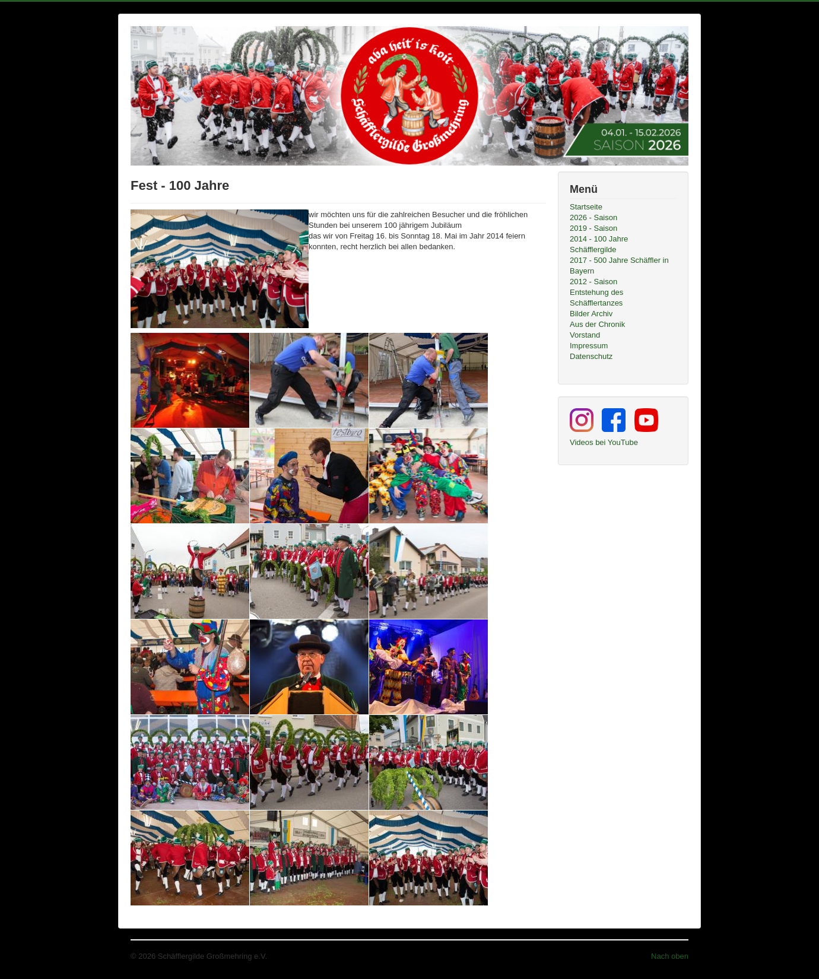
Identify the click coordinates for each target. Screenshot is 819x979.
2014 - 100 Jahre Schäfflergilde (599, 244)
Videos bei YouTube (604, 442)
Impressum (589, 345)
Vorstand (585, 334)
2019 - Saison (593, 228)
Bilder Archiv (591, 313)
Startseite (586, 206)
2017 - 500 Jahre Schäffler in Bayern (619, 265)
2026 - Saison (593, 217)
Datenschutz (591, 356)
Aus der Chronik (597, 324)
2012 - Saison (593, 281)
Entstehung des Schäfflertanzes (596, 297)
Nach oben (669, 956)
